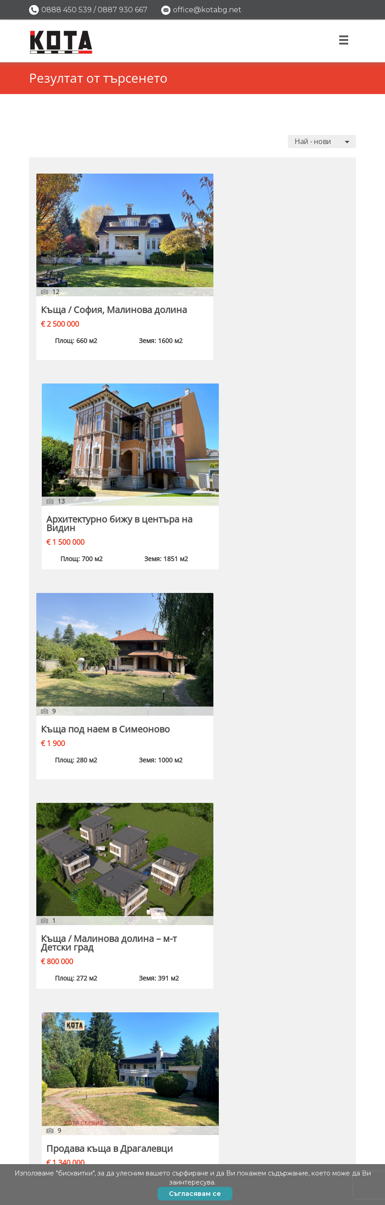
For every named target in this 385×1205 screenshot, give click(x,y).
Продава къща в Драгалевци (184, 429)
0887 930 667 (123, 9)
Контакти (329, 1159)
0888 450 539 (66, 9)
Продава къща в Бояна (184, 762)
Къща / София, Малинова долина (81, 258)
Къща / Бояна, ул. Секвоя (293, 429)
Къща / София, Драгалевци (287, 599)
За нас (336, 1142)
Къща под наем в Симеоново (293, 258)
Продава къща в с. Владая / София (81, 599)
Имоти (335, 1090)
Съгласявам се (195, 1194)
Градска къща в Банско (289, 762)
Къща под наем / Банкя (185, 599)
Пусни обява (321, 1108)
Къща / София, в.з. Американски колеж (81, 928)
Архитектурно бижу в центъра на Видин (191, 263)
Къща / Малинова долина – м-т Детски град (85, 433)
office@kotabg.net (207, 9)
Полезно (330, 1125)
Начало (333, 1073)
